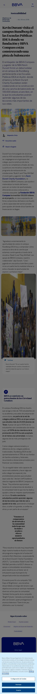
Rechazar (18, 684)
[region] (18, 673)
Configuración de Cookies (18, 679)
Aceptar (18, 690)
